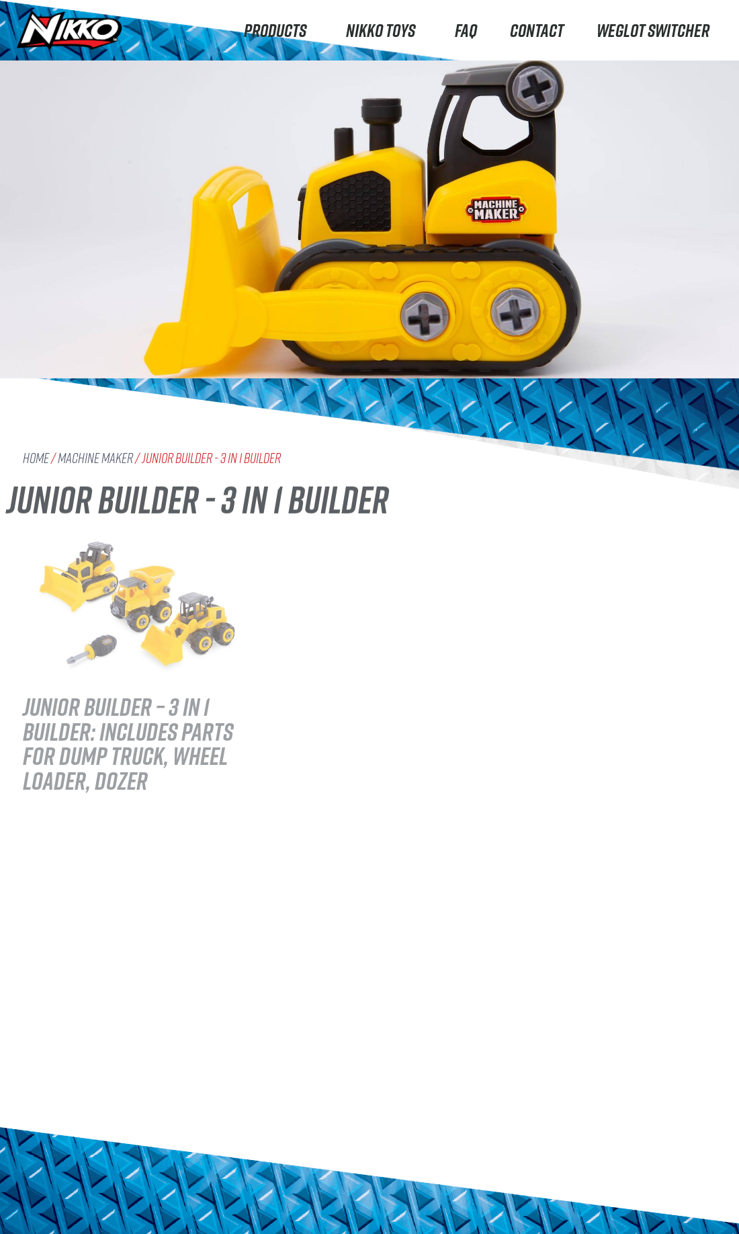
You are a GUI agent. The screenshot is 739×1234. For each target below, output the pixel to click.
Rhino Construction (77, 1149)
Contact (537, 30)
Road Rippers (61, 1122)
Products (278, 30)
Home (36, 458)
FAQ (466, 30)
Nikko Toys (384, 30)
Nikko (39, 1095)
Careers (179, 1192)
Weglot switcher (653, 30)
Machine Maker (95, 458)
